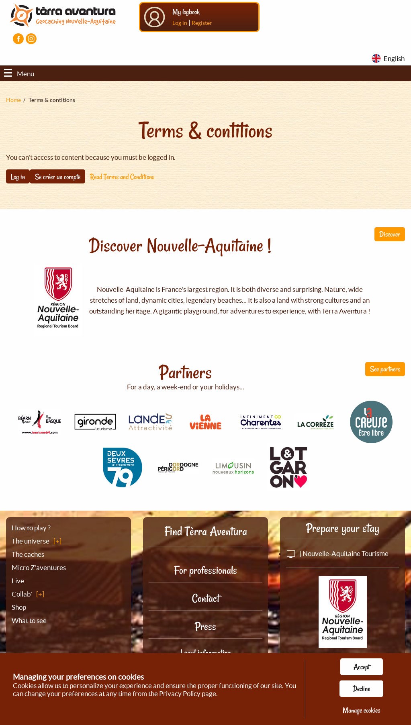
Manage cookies (361, 710)
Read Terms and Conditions (122, 176)
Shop (19, 607)
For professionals (205, 570)
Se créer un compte (57, 176)
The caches (28, 554)
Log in (179, 23)
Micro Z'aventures (39, 567)
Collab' (22, 594)
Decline (361, 688)
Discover (389, 234)
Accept (362, 667)
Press (205, 626)
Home (13, 100)
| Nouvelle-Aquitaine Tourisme (337, 553)
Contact (205, 598)
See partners (385, 369)
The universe (30, 541)
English (394, 58)
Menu (19, 73)
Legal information (205, 653)
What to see (29, 620)
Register (202, 23)
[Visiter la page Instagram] (31, 38)
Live (18, 580)
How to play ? (31, 528)
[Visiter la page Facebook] (18, 38)
